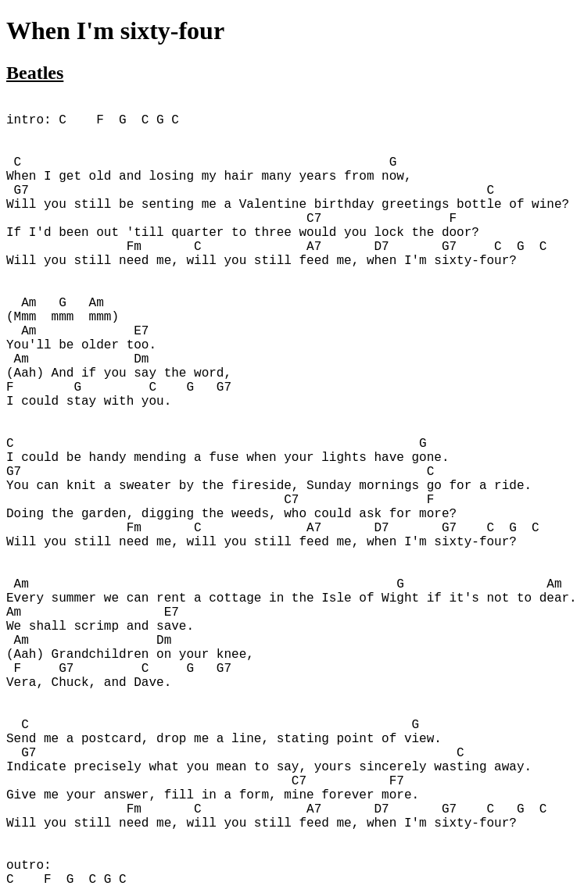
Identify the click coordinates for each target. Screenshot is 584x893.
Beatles (34, 73)
